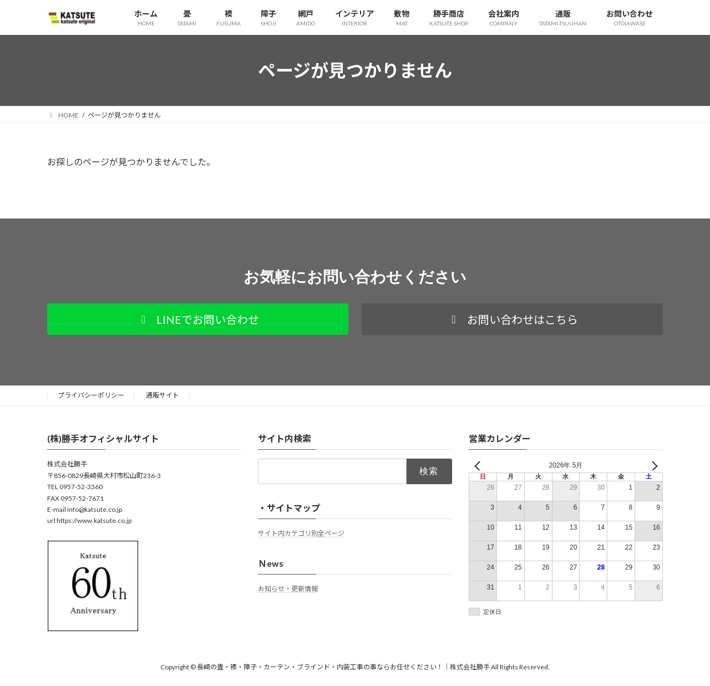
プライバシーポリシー (91, 395)
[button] (197, 319)
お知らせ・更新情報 (288, 589)
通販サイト (162, 395)
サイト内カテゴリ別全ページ (301, 533)
